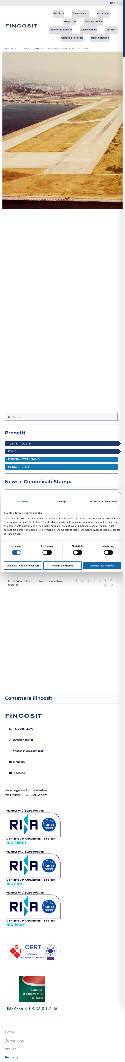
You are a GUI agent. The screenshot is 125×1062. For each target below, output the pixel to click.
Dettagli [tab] (62, 501)
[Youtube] (16, 773)
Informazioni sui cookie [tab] (103, 501)
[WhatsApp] (100, 581)
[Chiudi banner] (120, 493)
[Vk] (105, 585)
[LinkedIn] (94, 581)
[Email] (111, 585)
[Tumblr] (105, 581)
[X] (82, 581)
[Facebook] (76, 581)
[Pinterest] (111, 581)
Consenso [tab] (22, 501)
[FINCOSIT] (21, 23)
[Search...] (61, 417)
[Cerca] (9, 417)
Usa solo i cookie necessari (23, 565)
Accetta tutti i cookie (102, 565)
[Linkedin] (16, 762)
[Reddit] (88, 581)
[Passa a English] (116, 3)
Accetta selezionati (62, 565)
